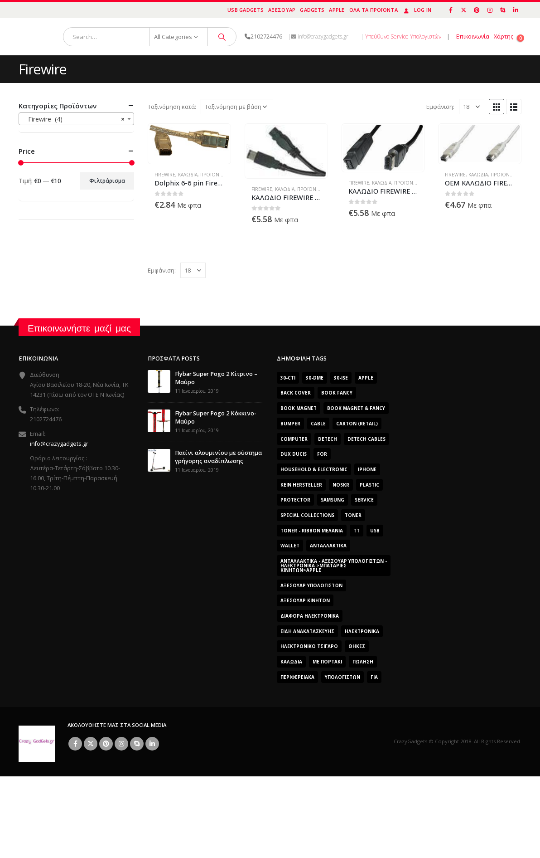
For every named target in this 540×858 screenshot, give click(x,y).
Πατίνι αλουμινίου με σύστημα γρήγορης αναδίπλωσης (218, 457)
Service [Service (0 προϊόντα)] (364, 500)
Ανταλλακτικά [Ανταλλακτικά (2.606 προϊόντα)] (328, 545)
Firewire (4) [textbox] (74, 119)
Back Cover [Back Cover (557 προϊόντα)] (295, 393)
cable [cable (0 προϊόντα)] (318, 423)
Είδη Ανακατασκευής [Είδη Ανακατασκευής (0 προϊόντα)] (307, 631)
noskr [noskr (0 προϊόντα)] (341, 485)
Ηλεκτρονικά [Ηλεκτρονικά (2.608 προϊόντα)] (362, 631)
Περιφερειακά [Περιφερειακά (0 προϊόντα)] (297, 677)
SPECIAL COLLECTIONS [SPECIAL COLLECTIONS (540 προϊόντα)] (307, 515)
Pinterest (106, 744)
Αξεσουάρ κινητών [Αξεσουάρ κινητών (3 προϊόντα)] (305, 600)
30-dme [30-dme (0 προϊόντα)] (314, 378)
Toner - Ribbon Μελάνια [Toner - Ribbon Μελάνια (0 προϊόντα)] (311, 530)
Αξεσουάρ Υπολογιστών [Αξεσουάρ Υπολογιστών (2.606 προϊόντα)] (311, 585)
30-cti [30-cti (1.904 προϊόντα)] (287, 378)
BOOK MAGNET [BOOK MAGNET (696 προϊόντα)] (298, 408)
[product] (189, 140)
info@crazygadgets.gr (59, 444)
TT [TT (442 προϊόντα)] (356, 530)
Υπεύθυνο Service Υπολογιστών (403, 36)
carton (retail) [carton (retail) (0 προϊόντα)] (357, 423)
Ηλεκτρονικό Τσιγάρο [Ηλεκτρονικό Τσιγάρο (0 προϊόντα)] (309, 646)
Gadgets (312, 9)
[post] (159, 381)
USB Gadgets (245, 9)
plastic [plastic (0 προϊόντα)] (369, 485)
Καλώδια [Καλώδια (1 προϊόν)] (291, 661)
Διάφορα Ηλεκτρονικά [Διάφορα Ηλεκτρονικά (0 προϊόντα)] (309, 616)
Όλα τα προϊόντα (373, 9)
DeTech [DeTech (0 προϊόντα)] (327, 439)
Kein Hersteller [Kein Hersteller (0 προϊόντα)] (301, 485)
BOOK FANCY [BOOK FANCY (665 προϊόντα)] (336, 393)
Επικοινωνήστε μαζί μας (79, 328)
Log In (417, 9)
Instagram (121, 744)
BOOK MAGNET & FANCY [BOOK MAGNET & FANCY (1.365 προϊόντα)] (356, 408)
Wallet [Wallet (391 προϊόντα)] (289, 545)
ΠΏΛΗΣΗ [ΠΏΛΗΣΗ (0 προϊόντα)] (362, 661)
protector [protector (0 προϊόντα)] (295, 500)
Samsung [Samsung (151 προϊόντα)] (332, 500)
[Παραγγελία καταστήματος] (237, 106)
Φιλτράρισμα (107, 181)
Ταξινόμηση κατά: (172, 106)
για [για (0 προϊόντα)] (374, 677)
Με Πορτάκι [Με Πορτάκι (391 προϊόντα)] (327, 661)
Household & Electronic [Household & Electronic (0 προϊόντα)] (313, 469)
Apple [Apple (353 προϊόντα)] (365, 378)
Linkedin (152, 744)
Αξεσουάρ (281, 9)
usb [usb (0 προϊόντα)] (375, 530)
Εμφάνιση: (440, 106)
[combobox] (76, 118)
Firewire (164, 174)
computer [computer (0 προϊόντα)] (294, 439)
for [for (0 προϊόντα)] (322, 454)
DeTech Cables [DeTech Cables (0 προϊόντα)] (366, 439)
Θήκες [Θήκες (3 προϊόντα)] (356, 646)
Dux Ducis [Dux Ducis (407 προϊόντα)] (293, 454)
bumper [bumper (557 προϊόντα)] (290, 423)
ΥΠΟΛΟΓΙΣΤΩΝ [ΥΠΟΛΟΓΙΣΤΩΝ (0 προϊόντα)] (342, 677)
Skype (137, 744)
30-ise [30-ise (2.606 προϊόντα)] (341, 378)
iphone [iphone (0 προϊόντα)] (367, 469)
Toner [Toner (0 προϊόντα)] (353, 515)
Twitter (90, 744)
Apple (336, 9)
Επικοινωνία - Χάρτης (484, 36)
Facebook (75, 744)
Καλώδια (188, 174)
